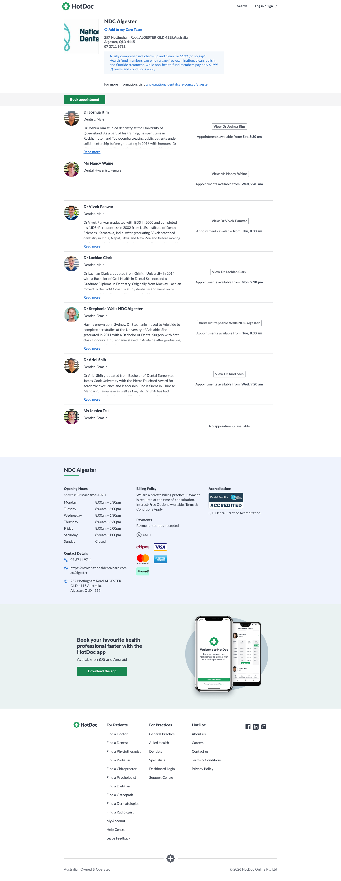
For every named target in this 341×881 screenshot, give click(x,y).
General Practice (162, 734)
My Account (116, 821)
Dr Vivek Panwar (98, 207)
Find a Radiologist (120, 812)
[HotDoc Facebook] (248, 727)
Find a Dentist (117, 743)
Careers (198, 743)
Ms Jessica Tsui (97, 411)
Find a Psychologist (121, 777)
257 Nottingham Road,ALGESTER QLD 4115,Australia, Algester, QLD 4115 (95, 585)
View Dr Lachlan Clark (229, 272)
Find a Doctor (117, 734)
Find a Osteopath (120, 795)
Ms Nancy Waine (98, 163)
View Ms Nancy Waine (229, 174)
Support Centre (161, 777)
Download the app (102, 671)
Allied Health (159, 743)
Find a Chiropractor (122, 769)
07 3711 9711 (81, 560)
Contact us (200, 751)
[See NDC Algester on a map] (253, 38)
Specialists (157, 760)
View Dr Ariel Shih (229, 374)
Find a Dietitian (118, 786)
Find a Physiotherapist (124, 751)
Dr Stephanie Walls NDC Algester (113, 309)
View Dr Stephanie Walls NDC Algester (229, 323)
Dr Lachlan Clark (98, 258)
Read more (92, 152)
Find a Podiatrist (119, 760)
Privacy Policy (202, 769)
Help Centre (116, 829)
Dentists (155, 751)
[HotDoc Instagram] (263, 727)
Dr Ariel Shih (95, 360)
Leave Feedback (118, 838)
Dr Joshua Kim (96, 112)
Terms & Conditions (207, 760)
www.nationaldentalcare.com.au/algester (177, 84)
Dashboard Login (162, 769)
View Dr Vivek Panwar (229, 221)
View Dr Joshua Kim (229, 126)
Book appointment (84, 99)
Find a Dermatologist (123, 803)
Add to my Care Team (123, 29)
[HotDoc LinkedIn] (256, 727)
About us (199, 734)
